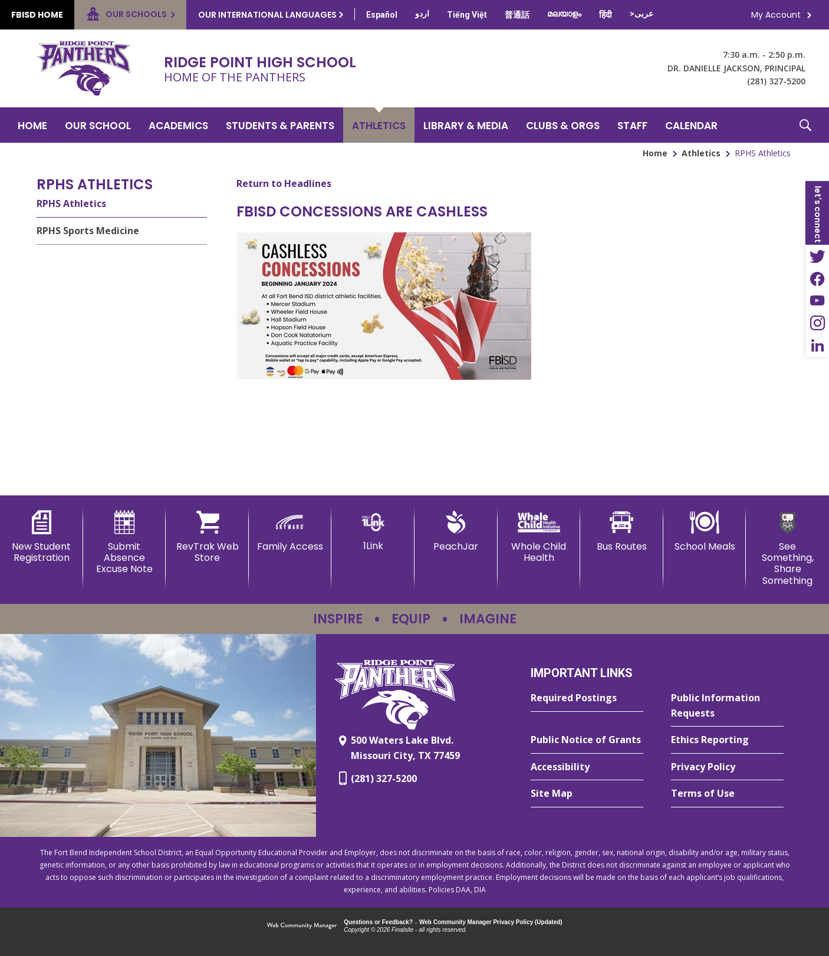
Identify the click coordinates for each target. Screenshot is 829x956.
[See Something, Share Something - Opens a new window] (787, 548)
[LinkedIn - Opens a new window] (817, 345)
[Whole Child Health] (539, 537)
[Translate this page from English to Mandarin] (517, 14)
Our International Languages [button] (267, 15)
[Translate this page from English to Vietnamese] (467, 14)
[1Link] (373, 531)
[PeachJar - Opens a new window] (456, 531)
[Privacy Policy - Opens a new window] (727, 767)
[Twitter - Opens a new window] (817, 256)
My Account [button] (776, 15)
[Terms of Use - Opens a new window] (727, 793)
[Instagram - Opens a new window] (817, 323)
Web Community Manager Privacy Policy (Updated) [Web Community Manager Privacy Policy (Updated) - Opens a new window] (490, 922)
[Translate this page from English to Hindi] (605, 14)
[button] (805, 125)
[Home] (32, 125)
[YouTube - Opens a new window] (817, 300)
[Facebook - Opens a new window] (817, 278)
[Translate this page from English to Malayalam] (564, 13)
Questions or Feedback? (378, 922)
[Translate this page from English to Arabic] (641, 13)
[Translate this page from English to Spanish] (381, 14)
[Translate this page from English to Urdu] (422, 13)
